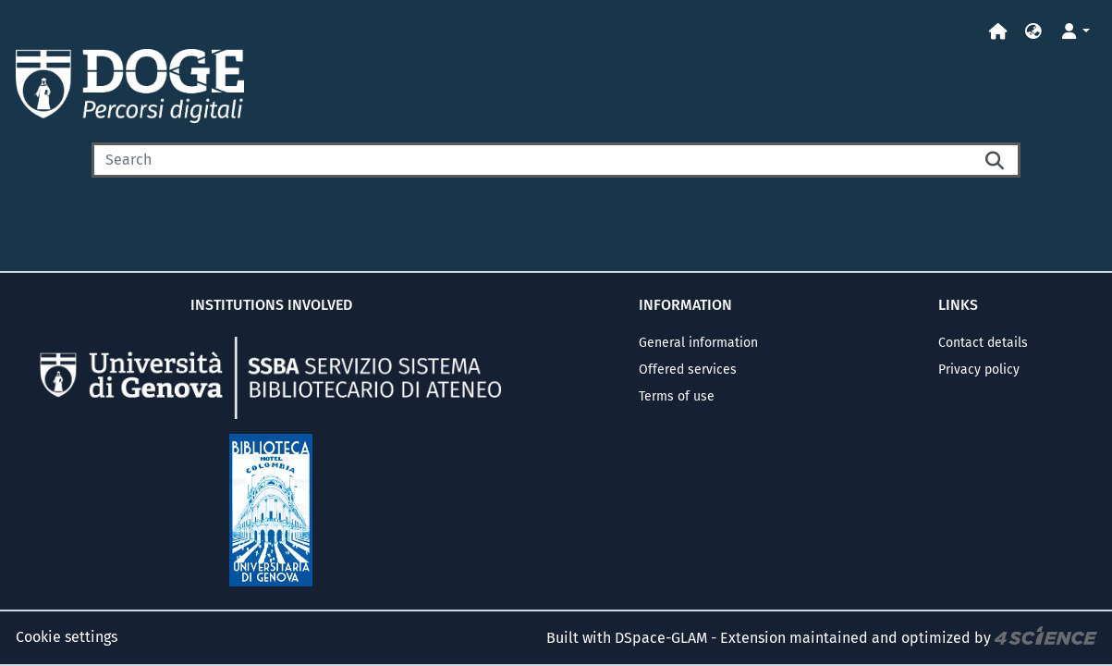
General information (698, 343)
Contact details (983, 343)
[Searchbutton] (996, 160)
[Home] (998, 32)
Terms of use (677, 396)
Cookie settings (66, 637)
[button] (1033, 32)
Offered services (688, 369)
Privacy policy (979, 369)
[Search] (532, 160)
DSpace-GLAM (661, 638)
